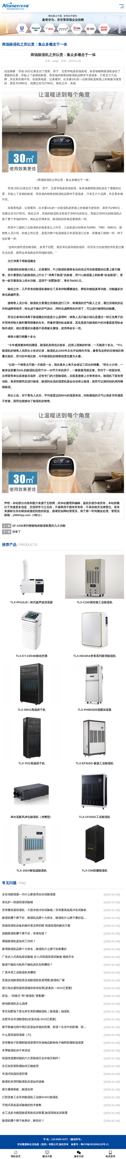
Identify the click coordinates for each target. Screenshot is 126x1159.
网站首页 (16, 1154)
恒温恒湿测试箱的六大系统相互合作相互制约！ (31, 1058)
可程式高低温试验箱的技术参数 (21, 1105)
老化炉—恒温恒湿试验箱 (17, 902)
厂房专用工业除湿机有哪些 (19, 972)
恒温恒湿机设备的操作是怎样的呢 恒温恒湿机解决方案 (36, 925)
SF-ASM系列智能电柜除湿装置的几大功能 (38, 525)
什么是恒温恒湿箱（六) (16, 1034)
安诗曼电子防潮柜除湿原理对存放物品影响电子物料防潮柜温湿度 (43, 1042)
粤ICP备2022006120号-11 (95, 1144)
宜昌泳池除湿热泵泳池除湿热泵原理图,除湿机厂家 (33, 980)
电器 (62, 188)
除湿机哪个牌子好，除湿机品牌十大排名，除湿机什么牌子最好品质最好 (44, 917)
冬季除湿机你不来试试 (16, 1050)
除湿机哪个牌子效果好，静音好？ (23, 1120)
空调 (41, 219)
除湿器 (87, 275)
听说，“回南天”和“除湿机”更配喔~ (24, 995)
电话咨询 (110, 1154)
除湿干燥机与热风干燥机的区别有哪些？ (27, 964)
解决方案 (47, 1154)
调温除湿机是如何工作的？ (19, 941)
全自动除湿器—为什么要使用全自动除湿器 (28, 894)
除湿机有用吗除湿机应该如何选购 (23, 1081)
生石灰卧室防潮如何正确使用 (20, 1066)
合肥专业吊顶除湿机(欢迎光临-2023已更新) (29, 1019)
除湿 (58, 193)
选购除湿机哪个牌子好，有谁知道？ (24, 933)
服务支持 (79, 1154)
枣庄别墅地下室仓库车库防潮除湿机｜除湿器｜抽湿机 (36, 1011)
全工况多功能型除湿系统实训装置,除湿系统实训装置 (35, 1112)
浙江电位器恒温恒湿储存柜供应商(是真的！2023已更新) (37, 988)
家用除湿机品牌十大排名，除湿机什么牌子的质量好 (34, 949)
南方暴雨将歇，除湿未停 (17, 1089)
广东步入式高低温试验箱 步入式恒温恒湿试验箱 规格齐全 (38, 956)
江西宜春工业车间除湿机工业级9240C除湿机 (30, 1097)
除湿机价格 (37, 227)
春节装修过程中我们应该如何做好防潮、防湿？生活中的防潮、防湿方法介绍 (44, 1027)
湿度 (61, 381)
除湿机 (97, 188)
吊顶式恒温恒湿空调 (14, 1073)
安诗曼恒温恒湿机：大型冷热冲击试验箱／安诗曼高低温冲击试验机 (44, 910)
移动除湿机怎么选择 (14, 1003)
